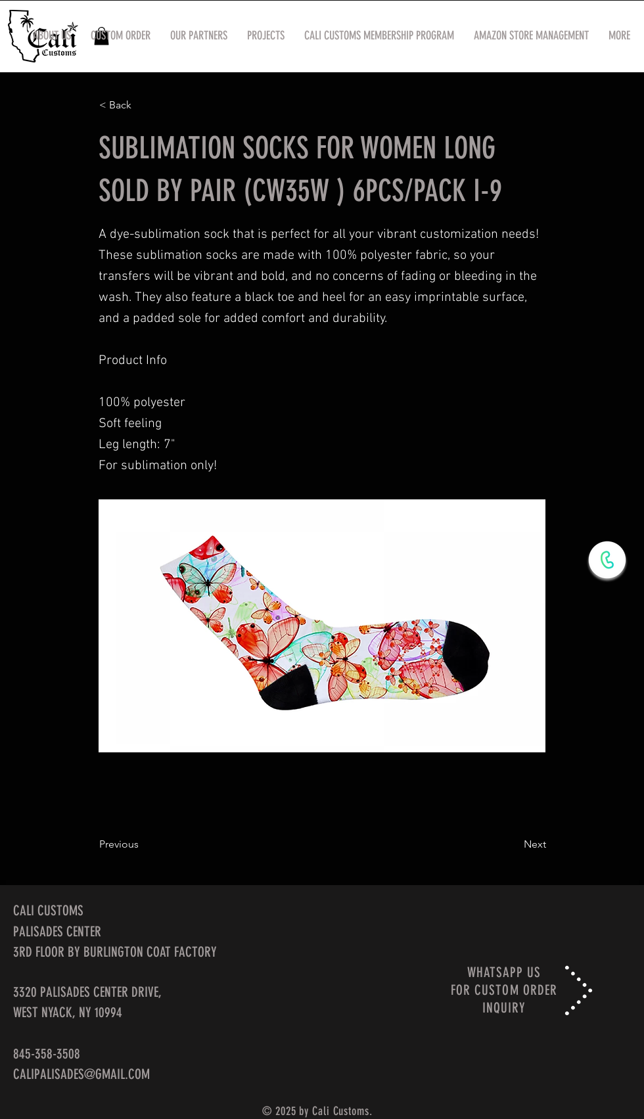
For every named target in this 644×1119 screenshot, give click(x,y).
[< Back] (142, 105)
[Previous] (142, 844)
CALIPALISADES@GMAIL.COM (81, 1074)
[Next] (513, 844)
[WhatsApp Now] (607, 559)
